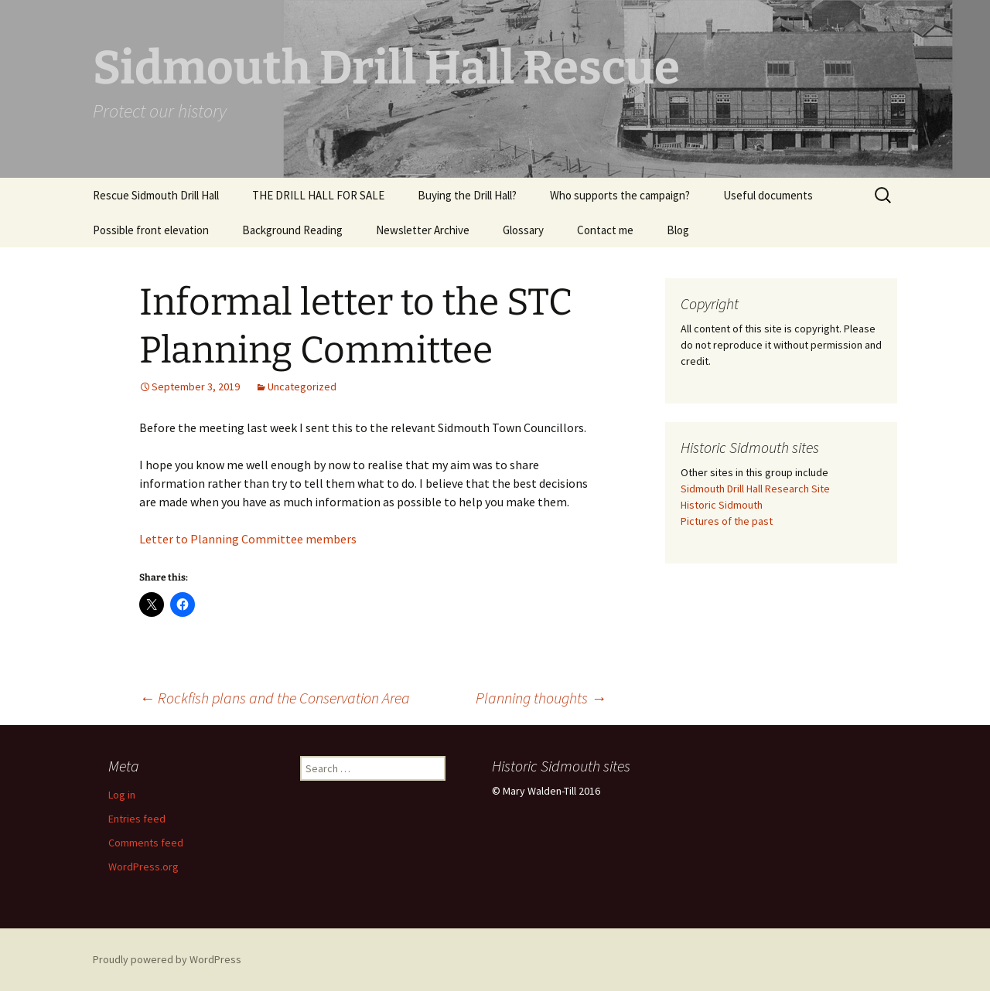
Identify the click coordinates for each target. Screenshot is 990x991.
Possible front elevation (151, 230)
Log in (121, 795)
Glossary (523, 230)
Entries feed (137, 819)
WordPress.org (143, 867)
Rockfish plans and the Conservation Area (274, 697)
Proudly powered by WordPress (167, 959)
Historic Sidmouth (722, 505)
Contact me (605, 230)
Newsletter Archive (422, 230)
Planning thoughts (541, 697)
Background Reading (292, 230)
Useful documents (768, 195)
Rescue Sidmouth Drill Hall (156, 195)
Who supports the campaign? (620, 195)
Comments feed (145, 843)
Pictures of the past (727, 521)
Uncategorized (302, 386)
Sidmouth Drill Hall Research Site (755, 489)
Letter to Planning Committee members (248, 539)
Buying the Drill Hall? (467, 195)
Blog (678, 230)
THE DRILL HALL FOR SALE (318, 195)
